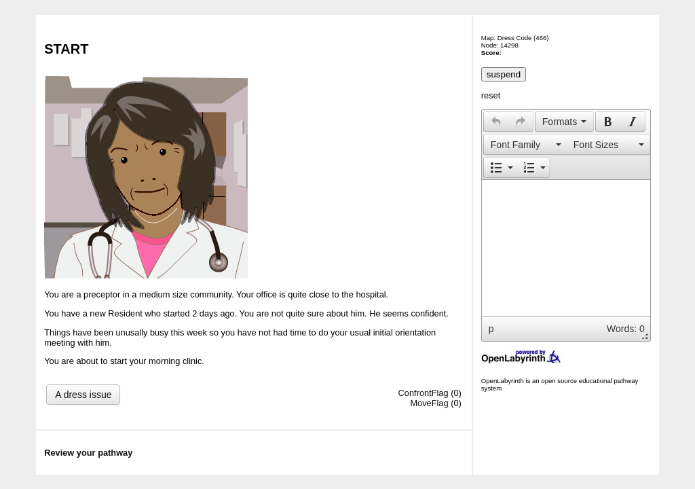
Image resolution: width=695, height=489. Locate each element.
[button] (495, 121)
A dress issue (83, 394)
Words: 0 (626, 328)
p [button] (491, 328)
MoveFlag (429, 403)
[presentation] (496, 121)
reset (490, 95)
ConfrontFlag (423, 393)
